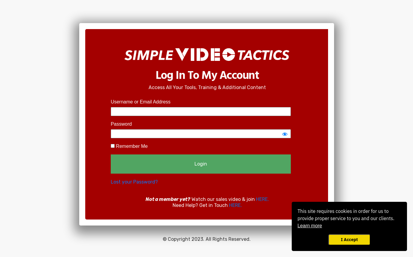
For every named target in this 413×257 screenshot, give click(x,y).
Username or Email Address (140, 101)
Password (121, 124)
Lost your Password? (134, 182)
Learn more (309, 225)
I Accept (349, 239)
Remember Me (129, 146)
